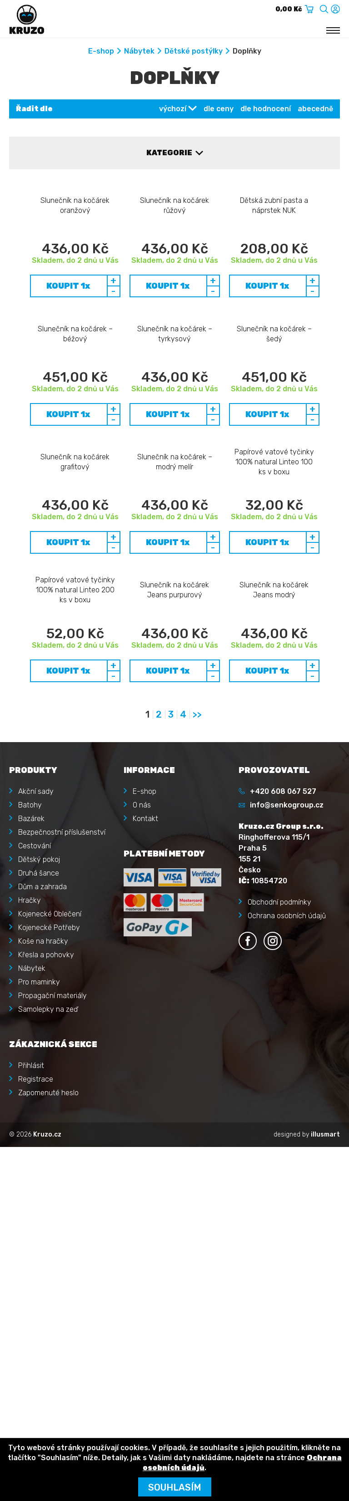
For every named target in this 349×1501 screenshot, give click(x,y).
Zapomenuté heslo (48, 1384)
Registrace (35, 1370)
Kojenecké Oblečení (49, 1205)
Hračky (29, 1191)
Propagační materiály (52, 1287)
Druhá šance (38, 1164)
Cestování (34, 1137)
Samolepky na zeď (48, 1300)
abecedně (315, 108)
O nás (142, 1096)
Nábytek (139, 51)
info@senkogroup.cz (287, 1096)
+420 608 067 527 (283, 1082)
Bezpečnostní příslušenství (61, 1123)
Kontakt (145, 1110)
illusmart (325, 1426)
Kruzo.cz (47, 1426)
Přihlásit (31, 1357)
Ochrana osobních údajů (287, 1207)
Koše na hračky (43, 1232)
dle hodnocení (265, 108)
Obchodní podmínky (279, 1193)
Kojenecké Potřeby (49, 1219)
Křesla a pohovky (46, 1246)
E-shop (101, 51)
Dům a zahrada (42, 1178)
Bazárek (31, 1110)
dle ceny (219, 108)
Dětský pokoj (39, 1151)
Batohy (30, 1096)
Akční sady (36, 1082)
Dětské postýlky (194, 51)
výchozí (172, 108)
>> (197, 1006)
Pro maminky (39, 1273)
